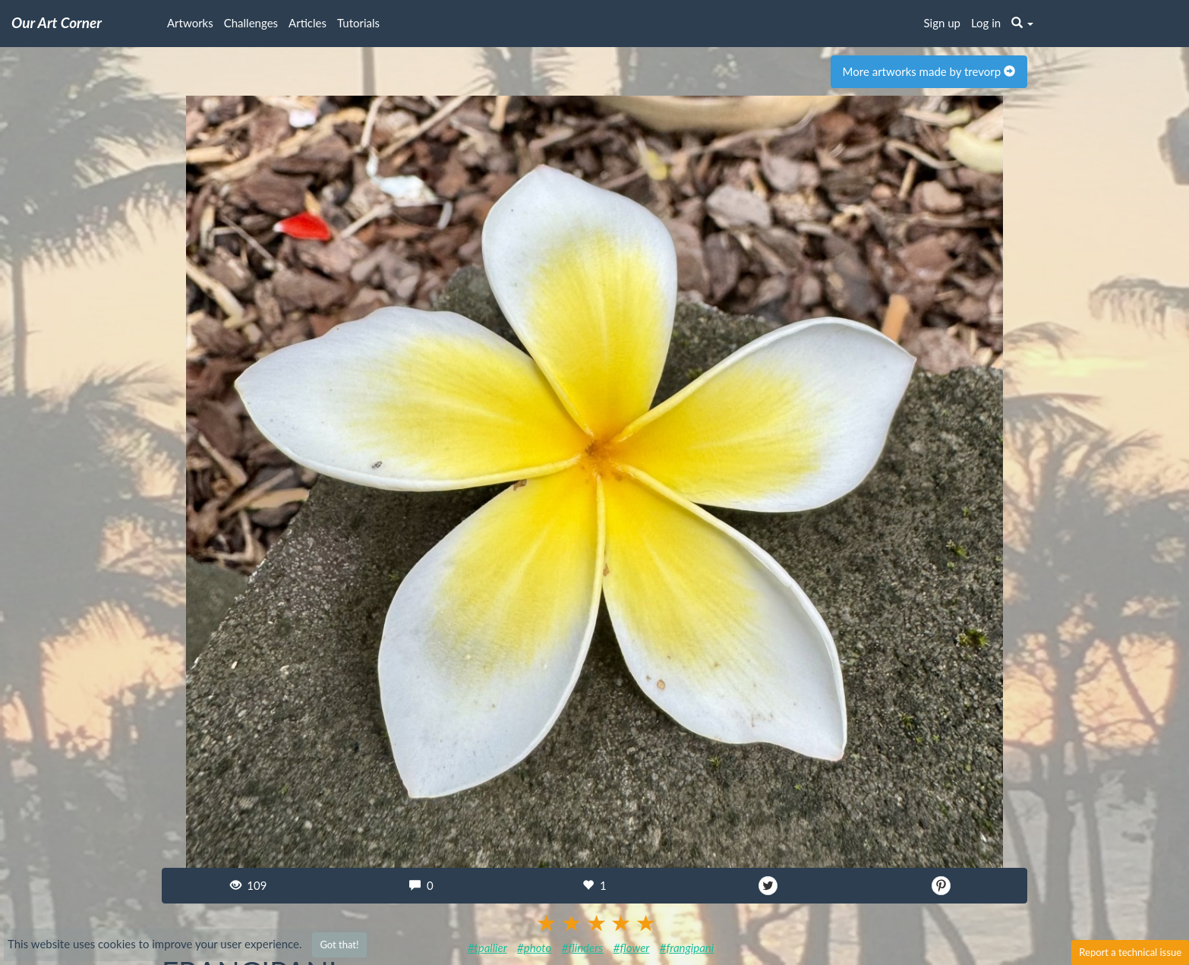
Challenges (251, 23)
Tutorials (358, 23)
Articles (307, 23)
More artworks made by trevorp (929, 71)
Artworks (190, 23)
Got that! (339, 944)
